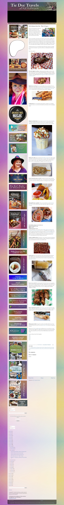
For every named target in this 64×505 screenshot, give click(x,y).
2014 (29, 336)
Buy (9, 23)
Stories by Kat (20, 23)
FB (33, 23)
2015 (29, 335)
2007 (11, 485)
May (11, 465)
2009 (11, 482)
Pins (35, 23)
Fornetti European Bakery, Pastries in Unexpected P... (19, 451)
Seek (11, 23)
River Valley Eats (46, 23)
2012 (29, 338)
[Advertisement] (32, 17)
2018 (11, 443)
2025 (11, 432)
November (12, 448)
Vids (31, 23)
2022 (11, 437)
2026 (11, 431)
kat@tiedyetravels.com (12, 498)
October (12, 450)
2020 (11, 440)
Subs (14, 23)
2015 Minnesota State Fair (46, 157)
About (16, 23)
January (12, 471)
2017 (11, 444)
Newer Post (31, 378)
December (12, 447)
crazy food (30, 348)
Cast (29, 23)
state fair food (37, 348)
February (12, 470)
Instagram (39, 328)
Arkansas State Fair (34, 347)
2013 (29, 337)
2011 (29, 339)
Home (42, 378)
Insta (38, 23)
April (12, 467)
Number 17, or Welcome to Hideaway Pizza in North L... (19, 458)
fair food (33, 348)
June (11, 464)
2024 (11, 434)
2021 (11, 438)
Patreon (50, 23)
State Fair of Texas (45, 325)
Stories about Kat (25, 23)
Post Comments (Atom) (36, 380)
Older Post (53, 378)
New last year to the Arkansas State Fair (46, 307)
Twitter (35, 328)
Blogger (53, 502)
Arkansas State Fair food (40, 347)
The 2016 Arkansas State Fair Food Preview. (17, 454)
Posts (11, 408)
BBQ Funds (53, 23)
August (12, 461)
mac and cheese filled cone (49, 231)
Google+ (41, 500)
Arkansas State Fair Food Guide (49, 347)
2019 (11, 441)
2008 (11, 483)
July (11, 462)
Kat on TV (41, 23)
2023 (11, 435)
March (12, 468)
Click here (10, 489)
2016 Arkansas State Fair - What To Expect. (17, 455)
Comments (12, 410)
